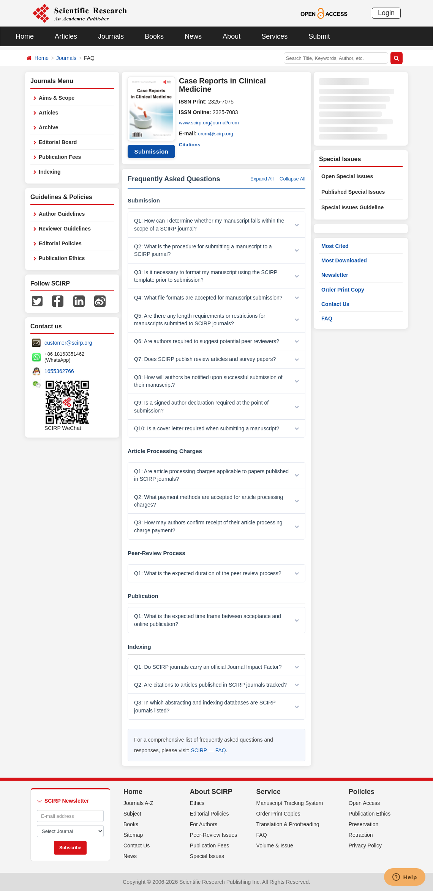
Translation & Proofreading (287, 824)
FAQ (326, 318)
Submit (319, 36)
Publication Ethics (62, 258)
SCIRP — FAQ (208, 750)
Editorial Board (58, 142)
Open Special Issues (347, 176)
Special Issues (207, 856)
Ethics (197, 803)
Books (154, 36)
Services (274, 36)
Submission (151, 151)
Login (386, 13)
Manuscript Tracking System (289, 803)
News (193, 36)
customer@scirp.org (68, 343)
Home (25, 36)
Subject (132, 814)
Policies (362, 791)
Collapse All (292, 179)
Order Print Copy (342, 290)
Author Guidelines (62, 214)
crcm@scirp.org (216, 133)
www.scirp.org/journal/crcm (210, 123)
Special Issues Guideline (352, 207)
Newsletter (334, 275)
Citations (190, 144)
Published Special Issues (353, 192)
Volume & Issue (274, 845)
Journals (111, 36)
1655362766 (59, 371)
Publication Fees (60, 157)
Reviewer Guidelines (65, 229)
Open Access (364, 803)
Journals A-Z (138, 803)
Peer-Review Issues (213, 835)
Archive (48, 127)
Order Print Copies (278, 814)
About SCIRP (211, 791)
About (231, 36)
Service (268, 791)
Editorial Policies (60, 243)
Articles (66, 36)
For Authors (203, 824)
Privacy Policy (365, 845)
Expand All (261, 179)
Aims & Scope (56, 98)
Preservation (364, 824)
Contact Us (335, 304)
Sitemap (133, 835)
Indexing (50, 172)
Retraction (361, 835)
